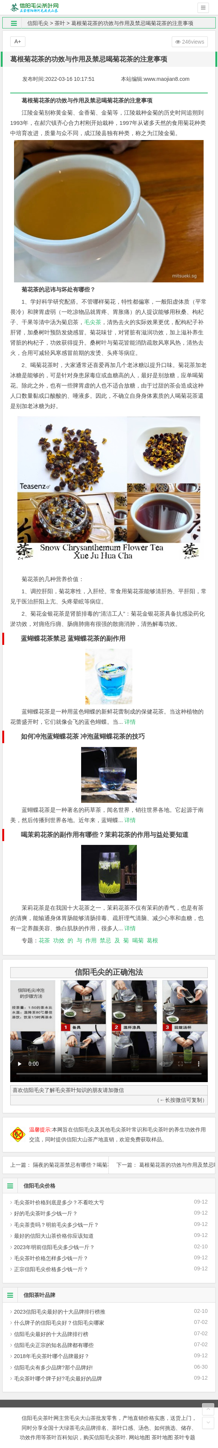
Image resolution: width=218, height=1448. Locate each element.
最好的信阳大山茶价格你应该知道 (54, 1236)
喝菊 (138, 940)
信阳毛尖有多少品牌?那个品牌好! (53, 1367)
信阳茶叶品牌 (29, 1295)
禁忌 (105, 940)
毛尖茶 (92, 322)
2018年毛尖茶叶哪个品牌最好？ (51, 1356)
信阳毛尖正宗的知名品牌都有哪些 (54, 1345)
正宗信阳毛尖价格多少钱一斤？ (51, 1269)
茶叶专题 (184, 1437)
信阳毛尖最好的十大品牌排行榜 (51, 1334)
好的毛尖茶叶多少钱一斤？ (46, 1213)
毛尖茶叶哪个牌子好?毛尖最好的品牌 (58, 1379)
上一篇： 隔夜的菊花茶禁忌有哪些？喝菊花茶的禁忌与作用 (55, 1165)
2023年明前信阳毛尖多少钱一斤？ (54, 1247)
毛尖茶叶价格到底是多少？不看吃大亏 (59, 1202)
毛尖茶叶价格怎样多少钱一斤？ (51, 1258)
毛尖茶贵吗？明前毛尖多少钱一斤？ (56, 1225)
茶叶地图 (162, 1437)
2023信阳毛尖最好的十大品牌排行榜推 (59, 1312)
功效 (58, 940)
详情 (129, 721)
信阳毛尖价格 (29, 1185)
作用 (91, 940)
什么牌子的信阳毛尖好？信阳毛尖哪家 (59, 1323)
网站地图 (139, 1437)
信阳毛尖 (38, 23)
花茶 (44, 940)
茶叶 (60, 23)
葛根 (152, 940)
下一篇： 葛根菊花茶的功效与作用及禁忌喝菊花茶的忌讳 (161, 1165)
